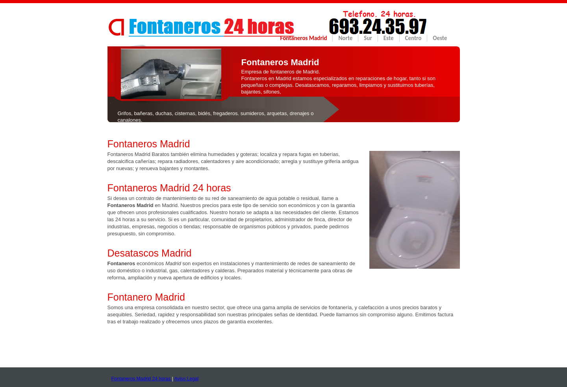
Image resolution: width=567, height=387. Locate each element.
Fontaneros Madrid (303, 38)
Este (389, 38)
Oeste (440, 38)
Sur (368, 38)
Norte (345, 38)
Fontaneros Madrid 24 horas (141, 378)
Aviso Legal (186, 378)
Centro (413, 38)
